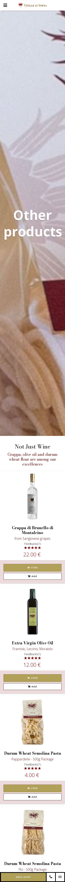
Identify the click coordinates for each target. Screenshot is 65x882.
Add (32, 576)
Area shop (23, 877)
